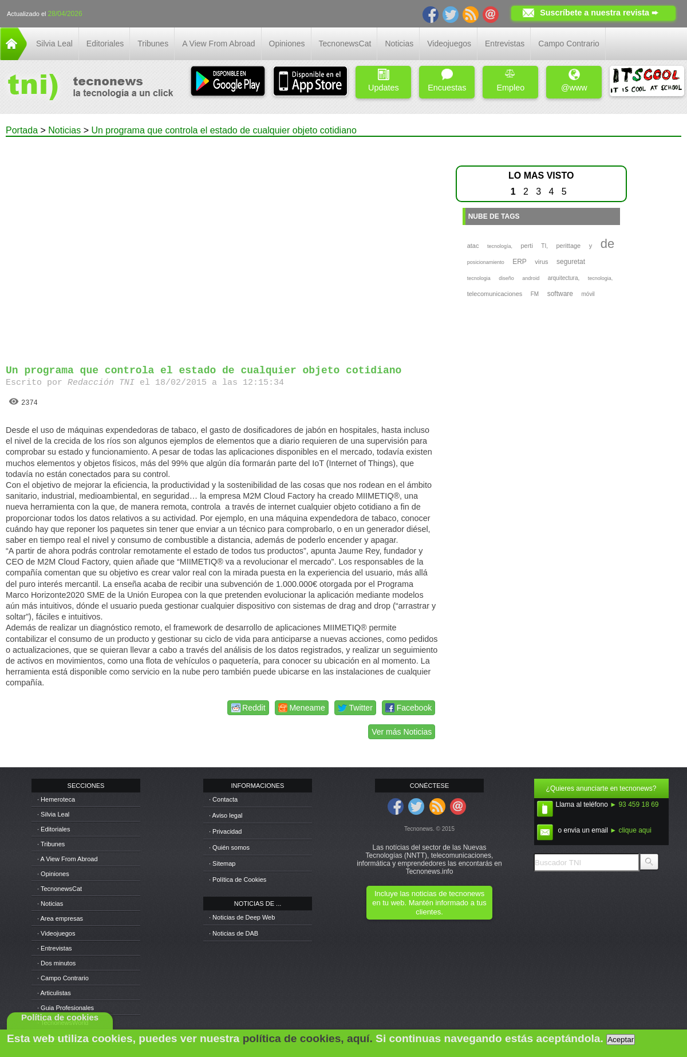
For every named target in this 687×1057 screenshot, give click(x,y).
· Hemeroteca (56, 799)
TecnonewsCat (345, 43)
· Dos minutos (56, 963)
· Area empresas (60, 918)
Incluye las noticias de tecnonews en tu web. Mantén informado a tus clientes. (429, 902)
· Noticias (50, 903)
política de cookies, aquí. (308, 1038)
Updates (383, 80)
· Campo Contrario (63, 978)
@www (574, 80)
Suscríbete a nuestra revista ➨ (599, 12)
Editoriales (105, 43)
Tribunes (152, 43)
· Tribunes (51, 844)
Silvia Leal (54, 43)
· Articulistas (54, 992)
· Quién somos (229, 847)
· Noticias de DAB (233, 933)
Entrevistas (504, 43)
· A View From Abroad (67, 858)
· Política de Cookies (237, 879)
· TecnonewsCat (59, 888)
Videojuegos (449, 43)
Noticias (399, 43)
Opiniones (287, 43)
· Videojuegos (56, 933)
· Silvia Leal (53, 814)
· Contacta (223, 799)
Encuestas (447, 80)
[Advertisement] (109, 245)
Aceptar (620, 1039)
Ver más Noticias (402, 731)
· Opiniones (53, 873)
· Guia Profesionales (65, 1007)
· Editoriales (53, 829)
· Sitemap (222, 863)
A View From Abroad (218, 43)
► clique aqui (631, 830)
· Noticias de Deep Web (242, 917)
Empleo (510, 80)
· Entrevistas (54, 948)
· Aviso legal (226, 815)
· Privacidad (225, 831)
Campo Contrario (568, 43)
